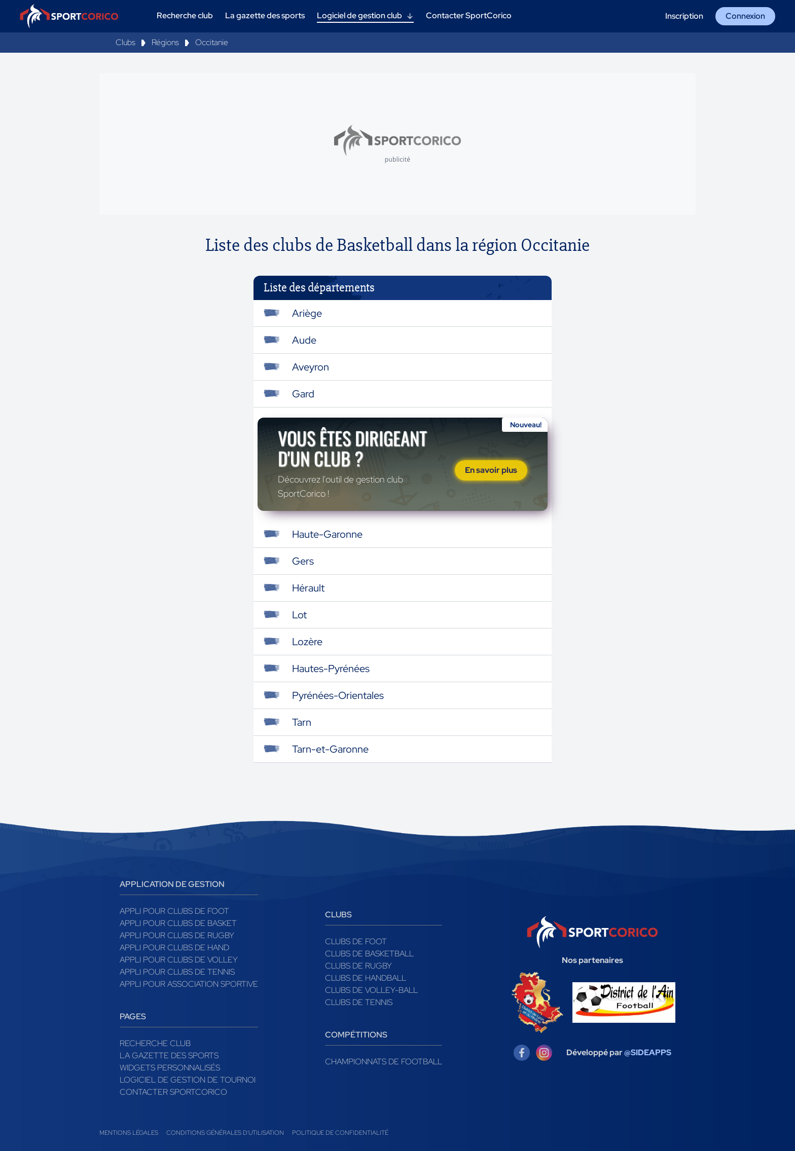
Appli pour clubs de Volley (179, 959)
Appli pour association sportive (189, 984)
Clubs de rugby (358, 965)
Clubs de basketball (369, 953)
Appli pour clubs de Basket (178, 923)
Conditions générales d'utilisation (225, 1133)
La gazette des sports (169, 1055)
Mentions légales (128, 1133)
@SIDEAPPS (647, 1052)
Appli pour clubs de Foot (174, 911)
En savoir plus (491, 470)
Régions (165, 42)
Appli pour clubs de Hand (174, 947)
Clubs (125, 42)
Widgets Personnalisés (170, 1067)
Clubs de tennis (358, 1002)
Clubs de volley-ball (371, 990)
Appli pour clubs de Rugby (177, 935)
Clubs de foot (356, 941)
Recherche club (155, 1043)
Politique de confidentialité (340, 1133)
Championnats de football (383, 1061)
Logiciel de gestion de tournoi (188, 1079)
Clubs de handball (365, 978)
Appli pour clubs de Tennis (177, 972)
